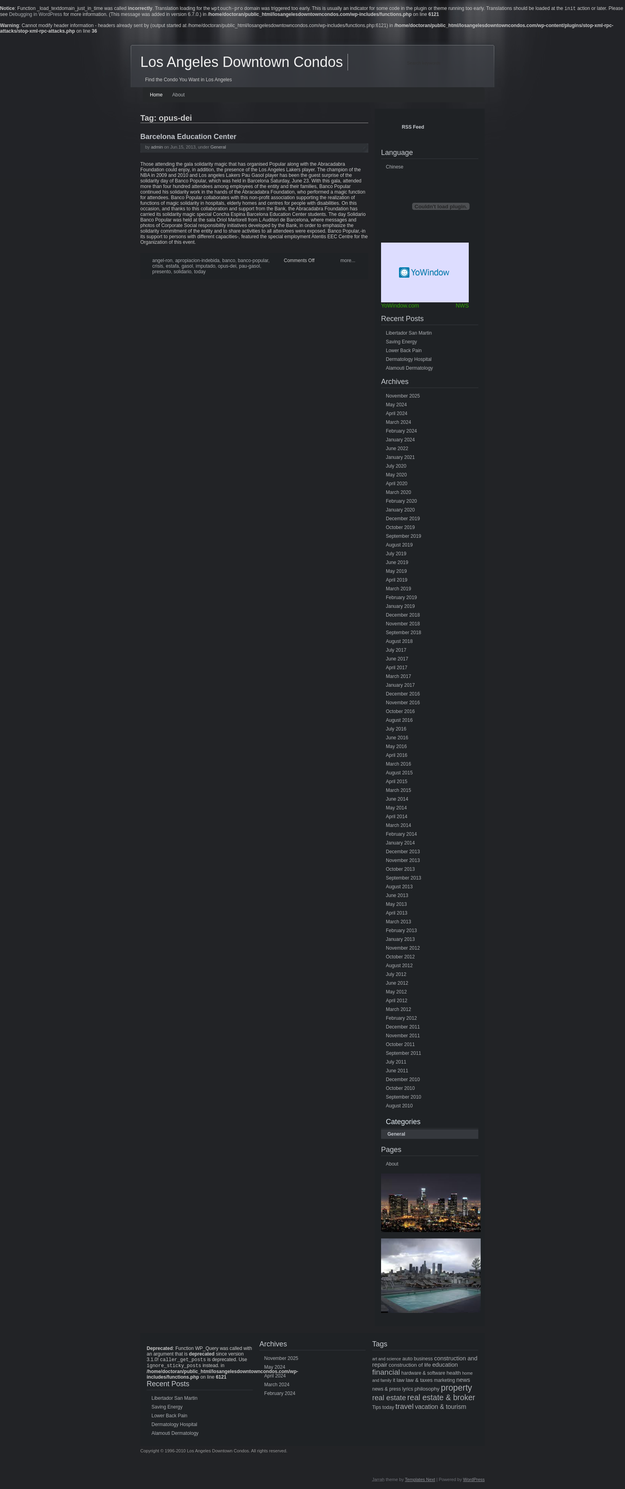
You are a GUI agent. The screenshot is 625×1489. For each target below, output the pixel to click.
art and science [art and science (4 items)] (386, 1359)
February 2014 (401, 835)
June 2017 (397, 659)
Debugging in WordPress (35, 15)
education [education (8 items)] (445, 1365)
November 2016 (403, 703)
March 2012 (398, 1010)
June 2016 (397, 738)
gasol (187, 267)
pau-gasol (249, 267)
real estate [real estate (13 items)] (389, 1399)
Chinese (394, 167)
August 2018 (399, 642)
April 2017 (396, 668)
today (200, 272)
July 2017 (396, 651)
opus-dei (227, 267)
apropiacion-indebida (197, 261)
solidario (182, 272)
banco (228, 261)
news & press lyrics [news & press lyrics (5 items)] (392, 1390)
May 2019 (396, 572)
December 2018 (403, 616)
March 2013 (398, 922)
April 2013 (396, 914)
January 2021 (400, 458)
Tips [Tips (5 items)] (376, 1408)
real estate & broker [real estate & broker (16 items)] (441, 1398)
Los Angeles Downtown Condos (241, 63)
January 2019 (400, 607)
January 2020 (400, 510)
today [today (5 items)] (388, 1408)
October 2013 (400, 870)
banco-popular (253, 261)
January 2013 (400, 940)
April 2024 (396, 414)
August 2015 (399, 773)
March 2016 (398, 765)
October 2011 (400, 1045)
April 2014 (396, 817)
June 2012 (397, 984)
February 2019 (401, 598)
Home (156, 95)
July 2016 (396, 730)
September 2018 (403, 633)
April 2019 (396, 581)
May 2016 (396, 747)
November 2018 (403, 624)
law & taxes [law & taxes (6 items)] (419, 1381)
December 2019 (403, 519)
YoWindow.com (400, 306)
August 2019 (399, 546)
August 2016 (399, 721)
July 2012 (396, 975)
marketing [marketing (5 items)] (444, 1381)
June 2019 (397, 563)
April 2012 (396, 1001)
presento (161, 272)
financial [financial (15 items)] (386, 1373)
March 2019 (398, 589)
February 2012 (401, 1019)
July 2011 (396, 1063)
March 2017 (398, 677)
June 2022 (397, 449)
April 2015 (396, 782)
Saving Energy (401, 342)
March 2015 (398, 791)
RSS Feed (413, 128)
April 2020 (396, 484)
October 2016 (400, 712)
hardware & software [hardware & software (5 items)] (423, 1374)
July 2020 (396, 467)
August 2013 (399, 887)
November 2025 (403, 397)
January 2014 (400, 843)
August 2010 (399, 1106)
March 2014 (398, 826)
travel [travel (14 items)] (404, 1407)
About (178, 95)
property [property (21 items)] (456, 1388)
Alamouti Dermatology (409, 369)
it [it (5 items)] (394, 1381)
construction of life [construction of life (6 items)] (410, 1366)
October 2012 (400, 957)
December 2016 (403, 694)
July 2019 (396, 554)
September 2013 (403, 879)
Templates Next (420, 1481)
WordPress (474, 1481)
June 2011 (397, 1071)
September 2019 (403, 537)
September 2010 (403, 1098)
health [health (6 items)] (453, 1374)
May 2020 (396, 475)
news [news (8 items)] (463, 1380)
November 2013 (403, 861)
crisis (157, 267)
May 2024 (396, 405)
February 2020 (401, 502)
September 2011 (403, 1054)
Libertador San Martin (409, 334)
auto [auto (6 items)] (407, 1359)
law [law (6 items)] (401, 1381)
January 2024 (400, 440)
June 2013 (397, 896)
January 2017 (400, 686)
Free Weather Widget (425, 273)
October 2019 (400, 528)
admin (157, 147)
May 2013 (396, 905)
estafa (172, 267)
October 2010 (400, 1089)
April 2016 (396, 756)
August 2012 (399, 966)
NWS (462, 306)
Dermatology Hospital (409, 360)
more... (347, 261)
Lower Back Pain (404, 351)
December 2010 (403, 1080)
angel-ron (162, 261)
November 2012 (403, 949)
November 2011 (403, 1036)
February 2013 (401, 931)
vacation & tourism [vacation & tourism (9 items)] (440, 1407)
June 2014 (397, 800)
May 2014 (396, 808)
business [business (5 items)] (423, 1359)
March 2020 (398, 493)
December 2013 (403, 852)
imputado (205, 267)
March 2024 (398, 423)
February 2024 (401, 432)
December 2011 (403, 1028)
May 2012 (396, 992)
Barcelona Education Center (188, 137)
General (218, 147)
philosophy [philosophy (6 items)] (427, 1390)
